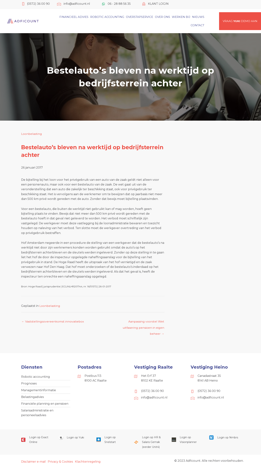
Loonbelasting (31, 134)
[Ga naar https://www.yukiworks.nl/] (74, 438)
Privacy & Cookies (60, 462)
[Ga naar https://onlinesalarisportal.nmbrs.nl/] (224, 438)
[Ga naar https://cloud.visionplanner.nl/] (187, 440)
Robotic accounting (35, 377)
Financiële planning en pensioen (44, 404)
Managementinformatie (38, 390)
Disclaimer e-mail (33, 462)
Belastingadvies (32, 397)
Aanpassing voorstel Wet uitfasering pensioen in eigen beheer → (143, 322)
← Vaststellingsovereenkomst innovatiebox (53, 321)
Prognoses (29, 384)
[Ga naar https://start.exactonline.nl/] (36, 440)
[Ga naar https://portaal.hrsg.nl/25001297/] (149, 443)
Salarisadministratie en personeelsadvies (37, 413)
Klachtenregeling (88, 462)
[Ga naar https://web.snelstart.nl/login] (111, 440)
